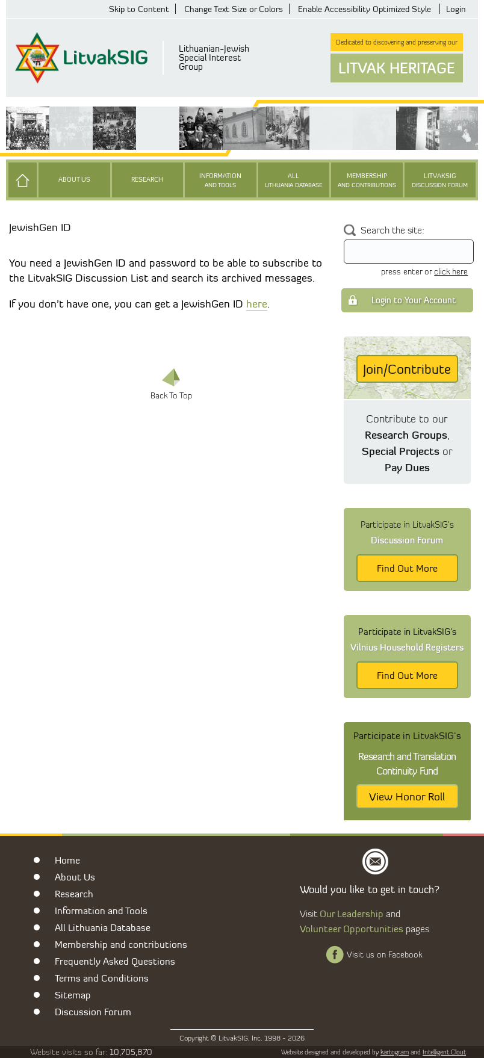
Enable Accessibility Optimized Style (364, 9)
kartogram (394, 1052)
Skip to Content (139, 9)
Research (147, 180)
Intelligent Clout (444, 1052)
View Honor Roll (407, 796)
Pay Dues (407, 467)
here (256, 303)
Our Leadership (351, 914)
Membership (366, 181)
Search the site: (392, 230)
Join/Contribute (407, 369)
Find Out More (407, 568)
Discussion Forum (93, 1012)
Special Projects (400, 450)
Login (456, 9)
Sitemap (73, 995)
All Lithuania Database (102, 927)
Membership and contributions (121, 944)
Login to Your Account (413, 300)
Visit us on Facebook (384, 954)
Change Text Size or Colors (233, 9)
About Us (74, 180)
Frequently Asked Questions (115, 961)
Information (220, 181)
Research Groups (406, 434)
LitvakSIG (440, 181)
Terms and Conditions (102, 978)
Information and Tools (101, 911)
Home (67, 860)
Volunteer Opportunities (351, 929)
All (293, 181)
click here (451, 271)
